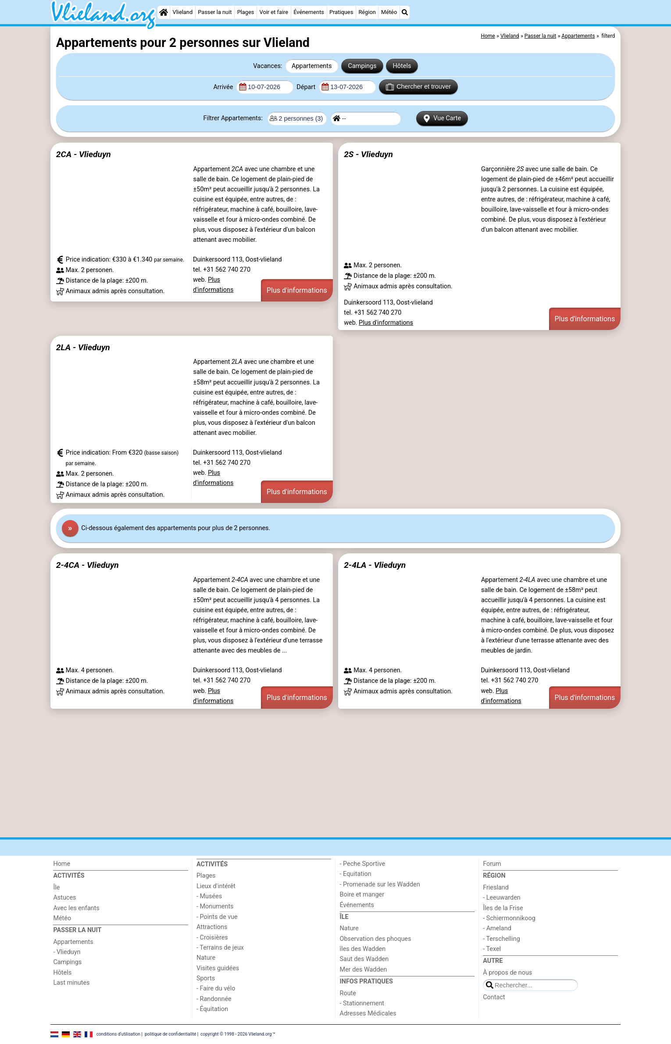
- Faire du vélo (215, 988)
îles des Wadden (363, 949)
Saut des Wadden (364, 959)
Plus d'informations (297, 290)
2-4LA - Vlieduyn (375, 565)
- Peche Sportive (362, 864)
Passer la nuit (215, 12)
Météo (389, 12)
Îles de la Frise (503, 908)
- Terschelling (501, 939)
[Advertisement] (313, 772)
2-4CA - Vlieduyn (87, 565)
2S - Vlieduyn (368, 154)
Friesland (496, 887)
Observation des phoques (375, 939)
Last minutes (71, 983)
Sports (205, 978)
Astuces (64, 897)
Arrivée (223, 87)
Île (56, 887)
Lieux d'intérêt (216, 886)
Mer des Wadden (363, 969)
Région (366, 12)
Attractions (211, 927)
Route (348, 993)
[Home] (163, 12)
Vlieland (183, 12)
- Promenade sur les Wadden (380, 884)
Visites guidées (217, 968)
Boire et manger (362, 894)
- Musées (209, 896)
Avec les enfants (76, 908)
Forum (492, 864)
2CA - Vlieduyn (83, 154)
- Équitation (212, 1009)
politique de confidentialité (170, 1034)
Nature (205, 957)
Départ (306, 87)
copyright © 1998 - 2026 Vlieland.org (235, 1034)
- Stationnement (362, 1003)
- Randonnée (214, 999)
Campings (362, 66)
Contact (494, 997)
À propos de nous (507, 972)
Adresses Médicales (368, 1013)
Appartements (312, 66)
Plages (245, 12)
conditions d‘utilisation (118, 1034)
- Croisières (212, 937)
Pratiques (341, 12)
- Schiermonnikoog (509, 918)
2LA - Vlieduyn (83, 347)
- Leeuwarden (502, 897)
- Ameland (497, 928)
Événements (308, 12)
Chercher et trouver (418, 87)
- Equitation (355, 874)
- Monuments (215, 906)
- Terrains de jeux (220, 947)
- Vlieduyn (66, 952)
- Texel (492, 949)
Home (61, 864)
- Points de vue (217, 917)
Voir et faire (274, 12)
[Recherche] (405, 12)
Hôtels (402, 66)
